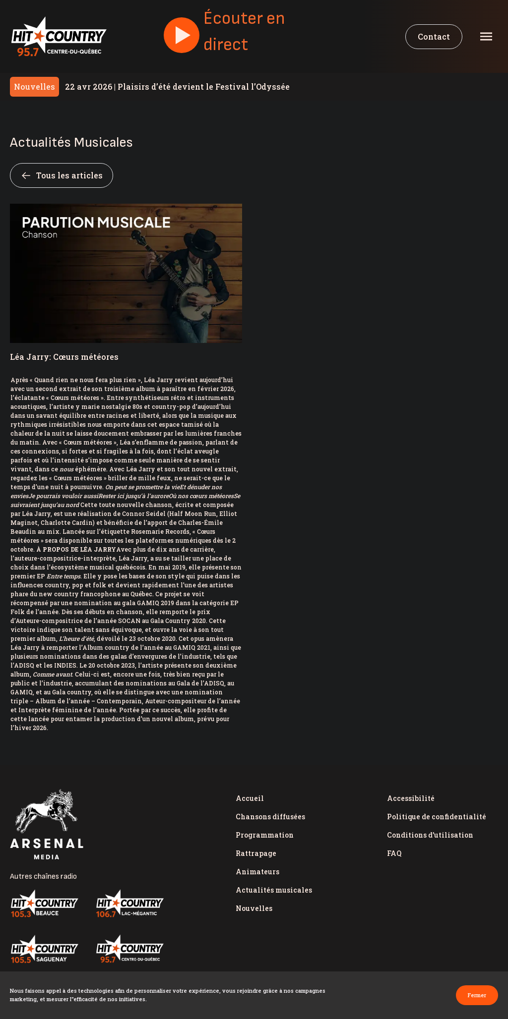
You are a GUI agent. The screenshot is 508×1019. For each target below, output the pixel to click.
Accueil (250, 798)
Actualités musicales (274, 890)
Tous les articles (61, 175)
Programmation (265, 835)
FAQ (394, 853)
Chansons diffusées (270, 816)
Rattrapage (256, 853)
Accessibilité (411, 798)
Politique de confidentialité (436, 816)
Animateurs (257, 871)
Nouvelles (254, 908)
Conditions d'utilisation (430, 835)
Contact (434, 36)
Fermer (477, 995)
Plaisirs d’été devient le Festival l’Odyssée (177, 86)
